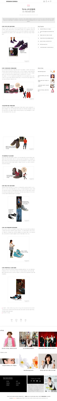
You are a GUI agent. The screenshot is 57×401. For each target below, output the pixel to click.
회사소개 (29, 396)
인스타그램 (34, 381)
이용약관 (40, 396)
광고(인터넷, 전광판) (33, 396)
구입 (55, 391)
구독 (52, 391)
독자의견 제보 (17, 396)
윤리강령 (13, 396)
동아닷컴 (26, 396)
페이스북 (31, 381)
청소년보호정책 (48, 396)
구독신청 (8, 396)
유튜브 (37, 381)
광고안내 (11, 396)
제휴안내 (37, 396)
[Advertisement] (10, 124)
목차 (49, 391)
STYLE (28, 5)
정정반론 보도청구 (21, 396)
